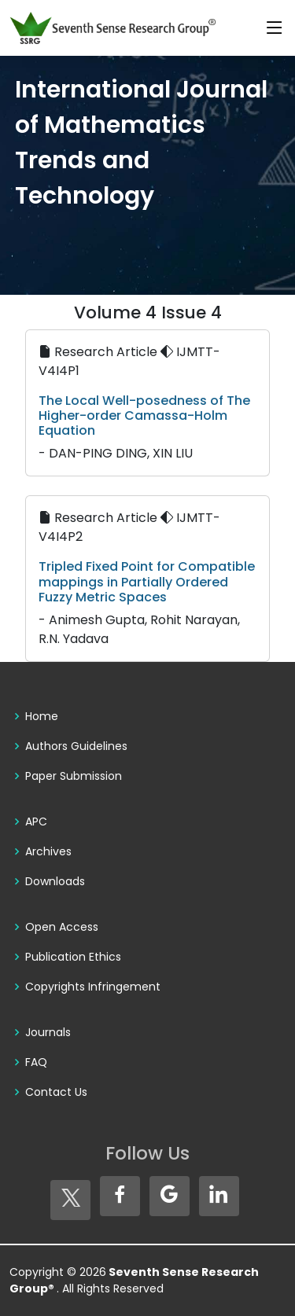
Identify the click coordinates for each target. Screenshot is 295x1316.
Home (41, 716)
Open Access (61, 926)
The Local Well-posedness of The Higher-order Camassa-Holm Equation (144, 415)
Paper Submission (73, 775)
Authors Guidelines (76, 746)
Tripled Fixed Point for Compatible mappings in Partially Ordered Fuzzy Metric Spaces (147, 581)
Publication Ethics (73, 956)
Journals (48, 1032)
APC (36, 821)
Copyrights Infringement (92, 986)
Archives (48, 851)
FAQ (36, 1062)
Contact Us (56, 1091)
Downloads (55, 881)
